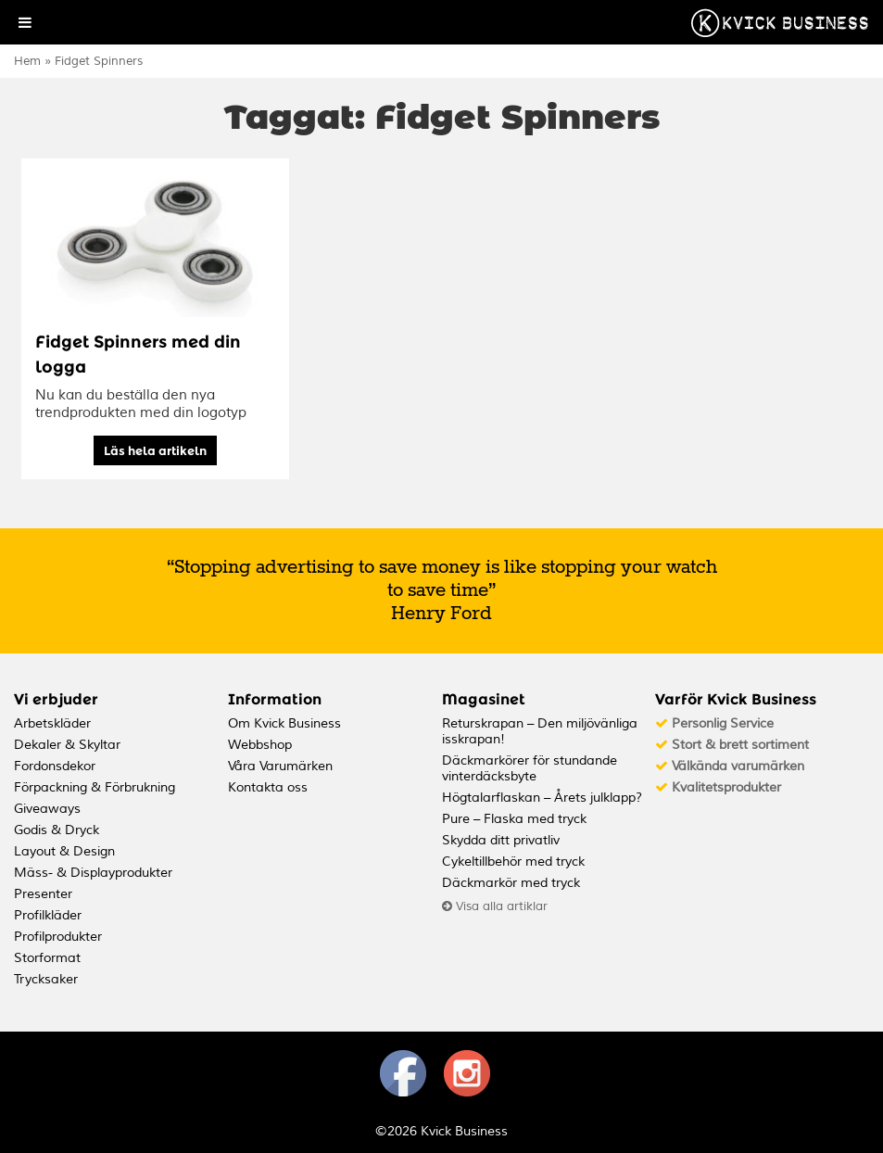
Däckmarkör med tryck (511, 883)
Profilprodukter (58, 936)
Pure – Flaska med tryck (514, 819)
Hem (27, 61)
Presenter (43, 894)
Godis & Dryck (56, 830)
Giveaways (47, 809)
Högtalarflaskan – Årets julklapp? (542, 797)
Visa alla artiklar (495, 906)
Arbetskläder (52, 723)
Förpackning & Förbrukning (94, 787)
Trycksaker (46, 979)
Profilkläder (48, 915)
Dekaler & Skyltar (67, 745)
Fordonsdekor (54, 766)
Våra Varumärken (280, 766)
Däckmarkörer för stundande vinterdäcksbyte (529, 768)
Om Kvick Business (284, 723)
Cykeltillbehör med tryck (513, 861)
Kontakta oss (268, 787)
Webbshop (260, 745)
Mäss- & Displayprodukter (93, 873)
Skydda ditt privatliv (501, 840)
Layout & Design (64, 851)
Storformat (47, 958)
